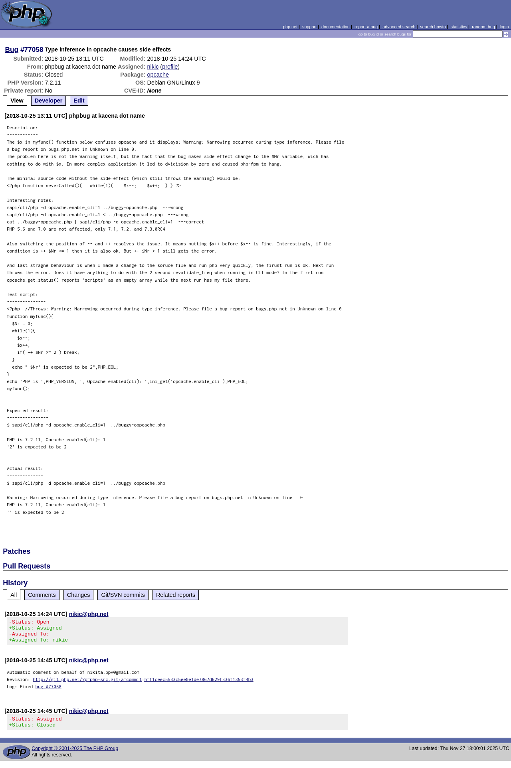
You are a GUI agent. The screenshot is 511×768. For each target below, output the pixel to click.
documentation (335, 26)
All (13, 595)
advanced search (398, 26)
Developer (49, 100)
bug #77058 (48, 691)
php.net (290, 26)
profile (170, 66)
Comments (42, 595)
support (309, 26)
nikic (153, 66)
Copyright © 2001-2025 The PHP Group (75, 755)
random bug (483, 26)
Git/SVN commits (123, 595)
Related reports (175, 595)
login (504, 26)
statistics (459, 26)
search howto (433, 26)
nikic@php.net (89, 614)
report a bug (366, 26)
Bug (12, 49)
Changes (78, 595)
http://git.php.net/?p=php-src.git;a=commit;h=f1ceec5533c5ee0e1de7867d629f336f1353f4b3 (143, 684)
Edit (78, 100)
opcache (158, 74)
